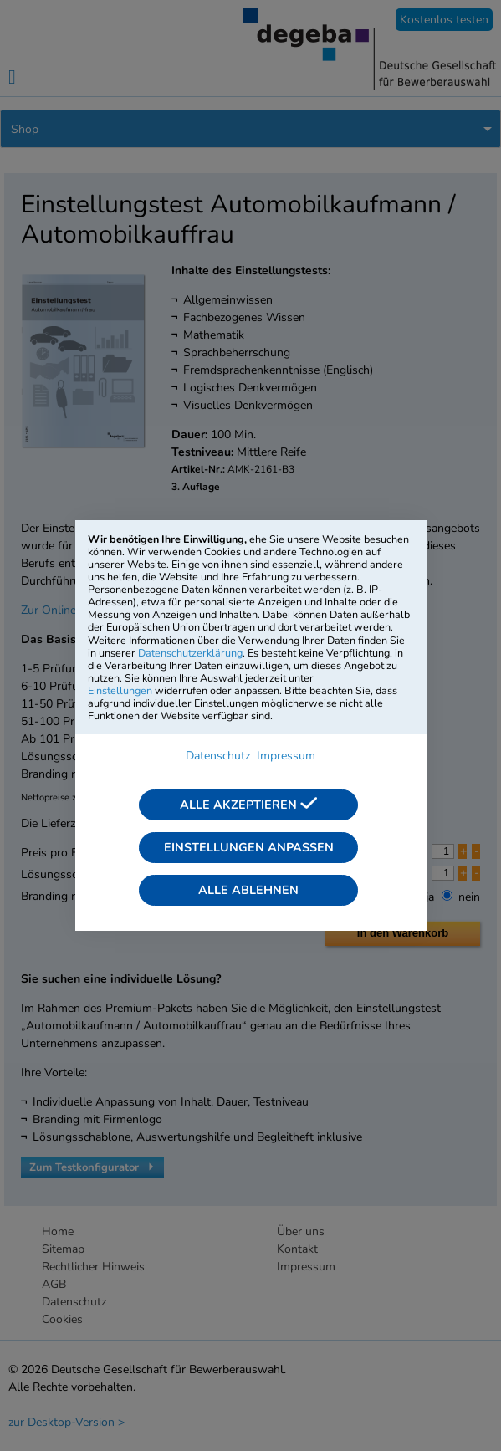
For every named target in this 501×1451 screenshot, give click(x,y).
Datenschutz (218, 756)
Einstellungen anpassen (249, 847)
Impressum (286, 756)
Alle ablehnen (248, 889)
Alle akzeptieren (248, 804)
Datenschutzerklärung (190, 653)
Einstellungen (120, 690)
